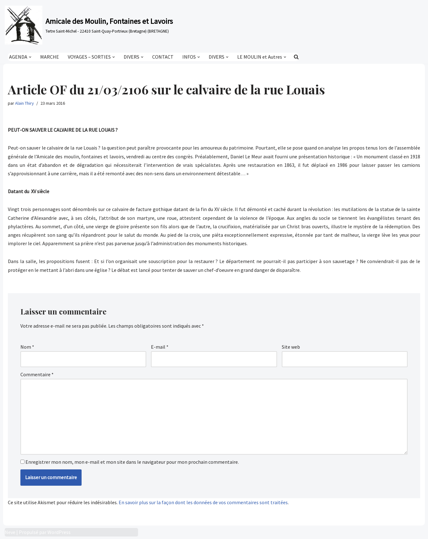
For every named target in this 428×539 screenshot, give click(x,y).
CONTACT (163, 57)
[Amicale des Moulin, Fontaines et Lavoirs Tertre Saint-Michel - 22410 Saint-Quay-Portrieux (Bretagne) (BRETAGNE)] (89, 25)
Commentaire (37, 374)
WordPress (59, 532)
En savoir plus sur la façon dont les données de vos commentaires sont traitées (203, 502)
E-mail (160, 347)
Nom (27, 347)
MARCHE (49, 57)
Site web (291, 347)
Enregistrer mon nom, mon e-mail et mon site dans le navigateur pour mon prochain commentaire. (132, 462)
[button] (30, 56)
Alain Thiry (24, 103)
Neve (10, 532)
